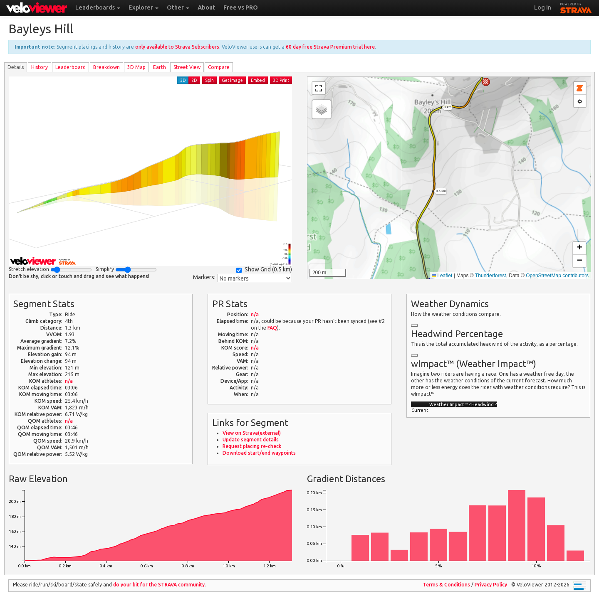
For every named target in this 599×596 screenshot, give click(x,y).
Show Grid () (264, 269)
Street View (186, 67)
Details (15, 67)
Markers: (204, 277)
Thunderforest (490, 275)
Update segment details (251, 439)
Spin (209, 80)
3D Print (281, 80)
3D (183, 80)
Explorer (143, 7)
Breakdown (106, 67)
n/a (69, 381)
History (39, 67)
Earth (159, 67)
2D (194, 80)
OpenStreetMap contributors (557, 275)
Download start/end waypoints (259, 453)
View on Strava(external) (252, 433)
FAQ (272, 327)
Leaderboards (97, 7)
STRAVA (576, 7)
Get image (232, 80)
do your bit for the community (159, 584)
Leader (70, 67)
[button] (486, 82)
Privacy (491, 584)
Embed (258, 80)
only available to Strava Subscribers (177, 46)
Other (178, 7)
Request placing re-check (252, 446)
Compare (219, 67)
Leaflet (442, 275)
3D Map (136, 67)
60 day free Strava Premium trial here (330, 46)
